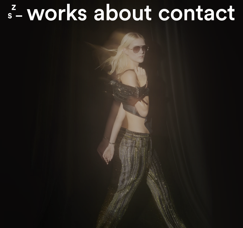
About (122, 13)
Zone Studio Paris (15, 11)
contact (196, 13)
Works (57, 13)
